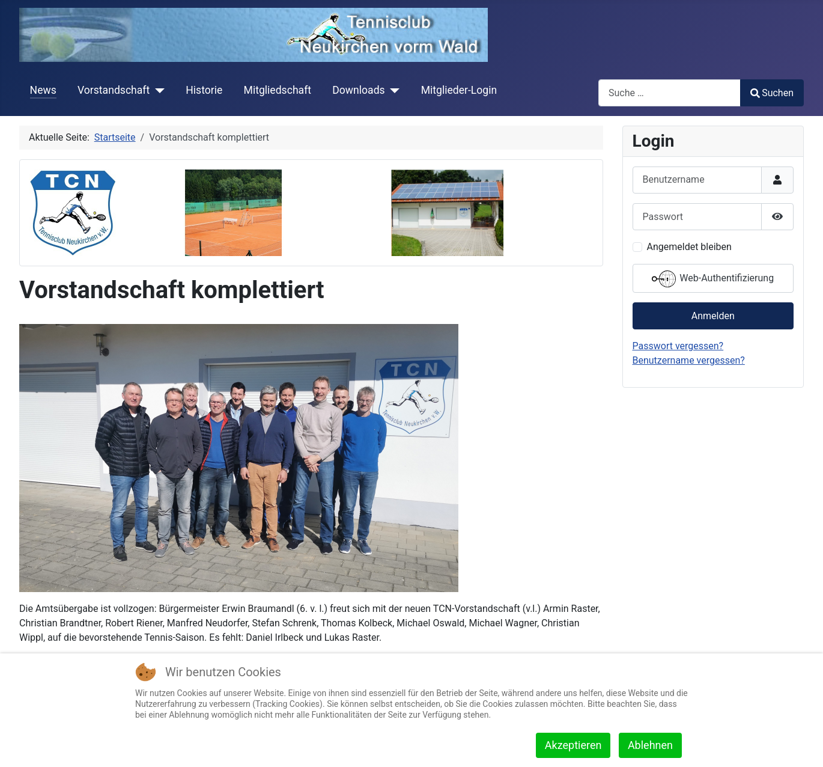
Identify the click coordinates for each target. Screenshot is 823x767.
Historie (204, 90)
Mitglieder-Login (459, 90)
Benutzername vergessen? (689, 360)
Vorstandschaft (113, 90)
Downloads (358, 90)
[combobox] (669, 92)
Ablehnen (650, 745)
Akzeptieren (573, 745)
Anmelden (713, 316)
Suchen (772, 93)
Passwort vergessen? (678, 346)
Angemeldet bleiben (689, 246)
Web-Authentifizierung (713, 279)
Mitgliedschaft (278, 90)
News (43, 90)
